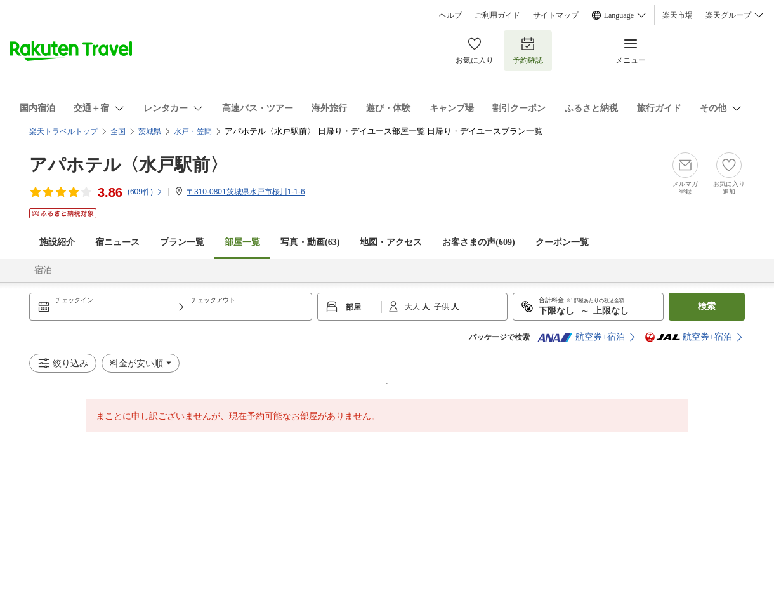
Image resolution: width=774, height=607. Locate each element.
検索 (707, 306)
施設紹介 (57, 242)
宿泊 (43, 270)
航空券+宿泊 (581, 337)
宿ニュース (117, 242)
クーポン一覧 (562, 242)
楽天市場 (677, 15)
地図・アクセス (391, 242)
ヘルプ (450, 15)
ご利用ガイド (497, 15)
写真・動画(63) (309, 242)
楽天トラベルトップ (63, 131)
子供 (442, 306)
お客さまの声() (478, 242)
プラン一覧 (182, 242)
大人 (413, 306)
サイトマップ (556, 15)
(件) (145, 192)
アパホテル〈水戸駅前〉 (128, 165)
